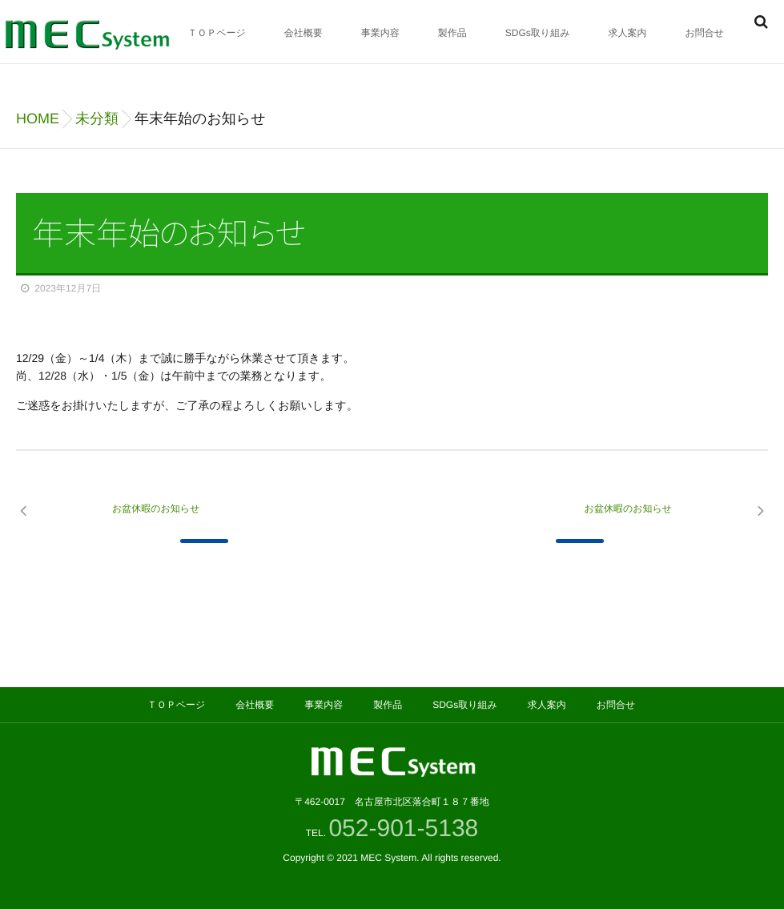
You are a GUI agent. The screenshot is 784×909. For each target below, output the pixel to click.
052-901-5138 (406, 828)
